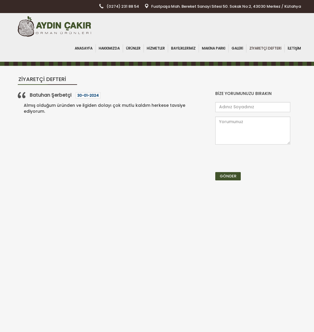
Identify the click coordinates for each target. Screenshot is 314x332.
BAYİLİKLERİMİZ (183, 48)
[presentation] (250, 158)
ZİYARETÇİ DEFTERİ (265, 48)
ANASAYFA (84, 48)
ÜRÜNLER (133, 48)
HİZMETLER (156, 48)
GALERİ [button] (237, 48)
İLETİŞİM (294, 48)
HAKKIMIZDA (109, 48)
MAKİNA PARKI (213, 48)
